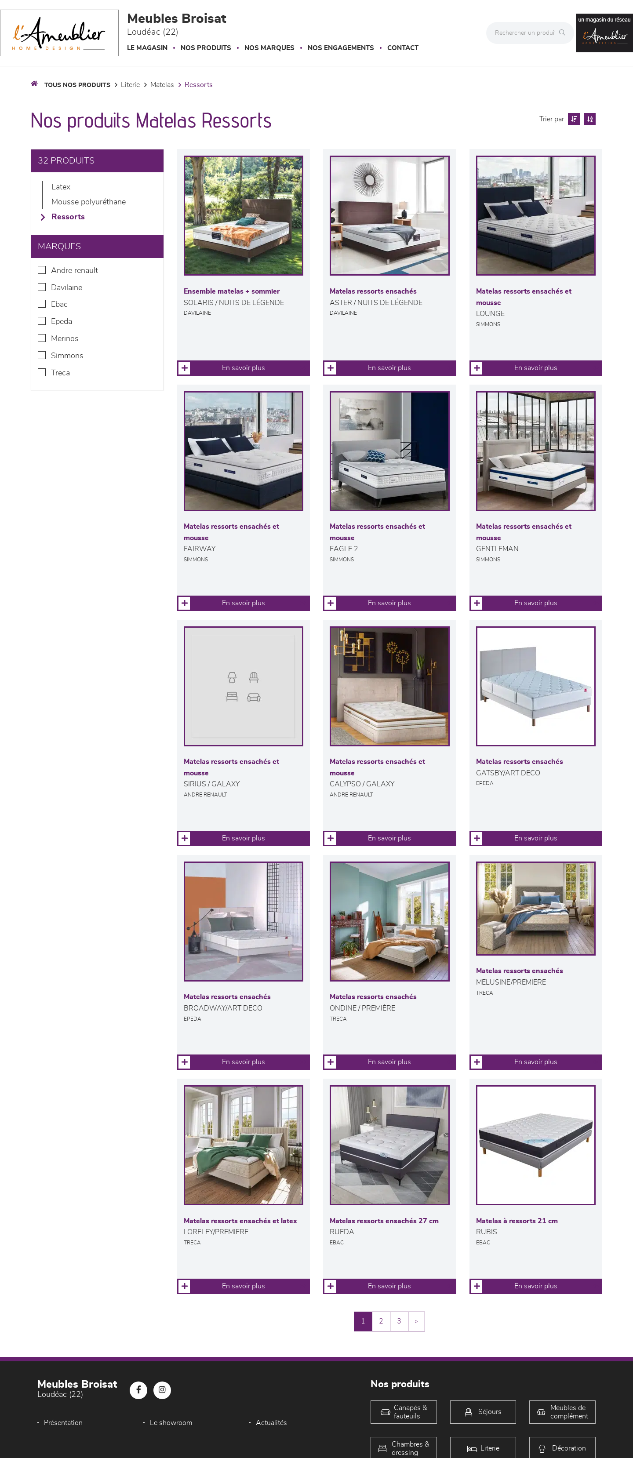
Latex (60, 187)
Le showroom (169, 1422)
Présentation (63, 1422)
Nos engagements (341, 48)
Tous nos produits (77, 85)
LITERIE (130, 84)
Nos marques (269, 48)
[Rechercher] (564, 33)
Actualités (268, 1422)
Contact (402, 48)
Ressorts (199, 84)
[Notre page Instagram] (162, 1390)
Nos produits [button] (206, 48)
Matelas (162, 84)
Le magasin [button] (147, 48)
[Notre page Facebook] (138, 1390)
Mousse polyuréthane (88, 202)
